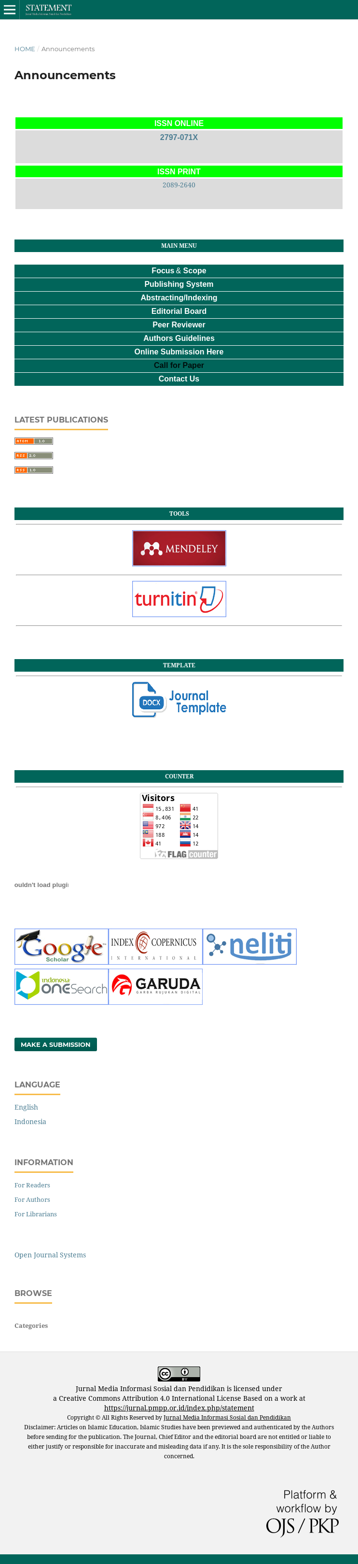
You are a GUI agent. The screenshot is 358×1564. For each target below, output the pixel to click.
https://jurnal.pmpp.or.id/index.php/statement (179, 1407)
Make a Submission (56, 1044)
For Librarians (35, 1214)
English (26, 1107)
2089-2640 (179, 184)
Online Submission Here (179, 352)
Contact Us (179, 379)
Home (24, 49)
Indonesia (30, 1121)
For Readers (32, 1185)
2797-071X (179, 137)
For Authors (32, 1199)
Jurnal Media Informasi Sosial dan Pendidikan (227, 1417)
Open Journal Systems (50, 1254)
